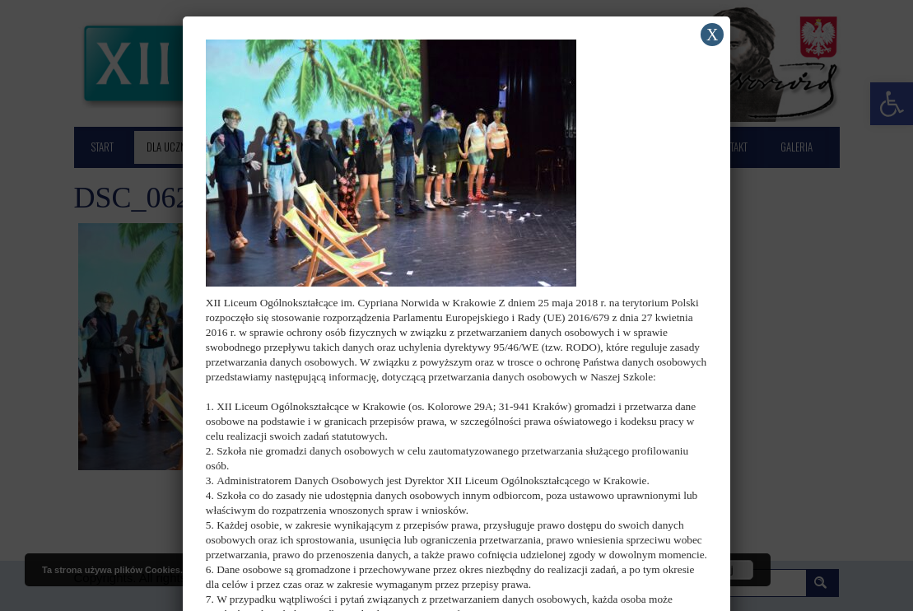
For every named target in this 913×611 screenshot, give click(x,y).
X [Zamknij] (712, 35)
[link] (391, 162)
